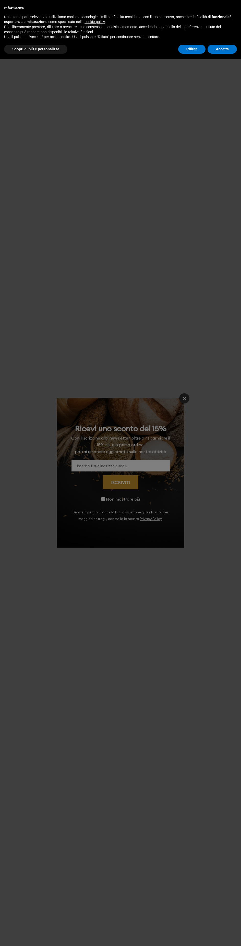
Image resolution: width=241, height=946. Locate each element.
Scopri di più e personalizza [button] (35, 49)
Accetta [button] (222, 49)
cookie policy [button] (95, 22)
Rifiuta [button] (192, 49)
